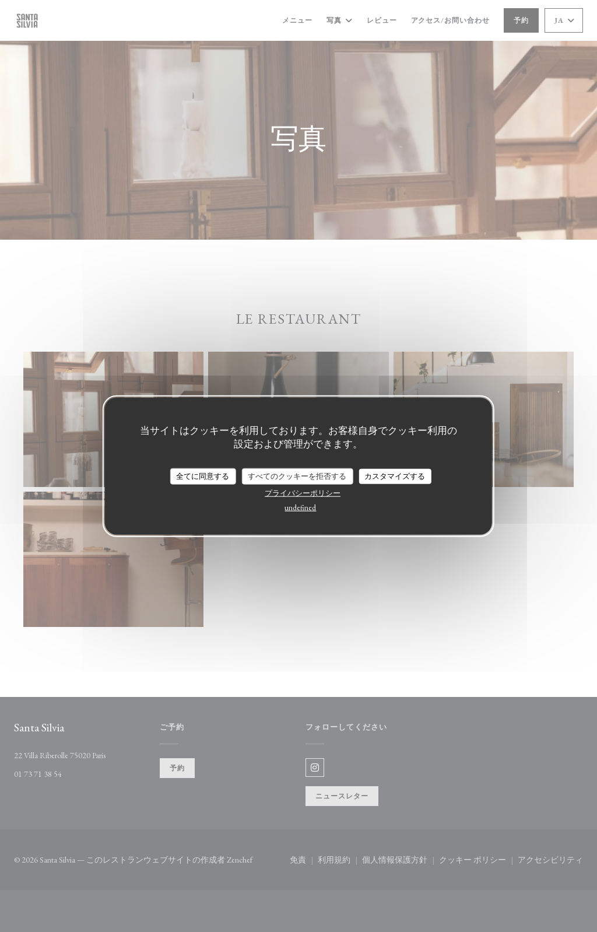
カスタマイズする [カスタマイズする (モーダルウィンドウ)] (394, 476)
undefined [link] (300, 507)
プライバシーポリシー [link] (302, 492)
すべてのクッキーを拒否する (297, 476)
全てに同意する (202, 476)
